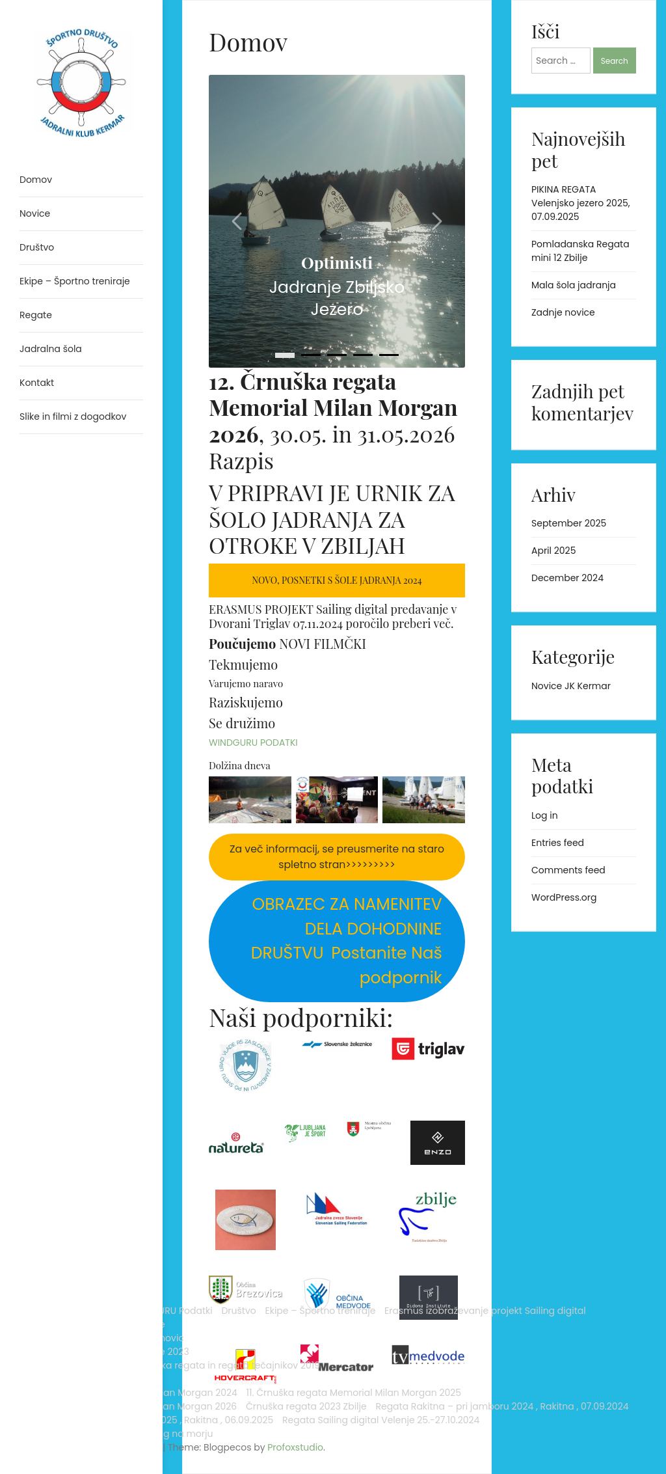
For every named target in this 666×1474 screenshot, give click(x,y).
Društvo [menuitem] (37, 247)
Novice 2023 (47, 1078)
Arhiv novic (44, 1064)
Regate (36, 1119)
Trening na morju (58, 1406)
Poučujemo (242, 643)
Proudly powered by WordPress (65, 1426)
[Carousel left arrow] (238, 221)
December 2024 (567, 577)
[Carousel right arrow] (435, 221)
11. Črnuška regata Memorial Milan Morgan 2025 (73, 1187)
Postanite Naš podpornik (345, 939)
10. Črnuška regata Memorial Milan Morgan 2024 (73, 1146)
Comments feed (568, 870)
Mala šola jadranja (573, 285)
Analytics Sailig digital (69, 941)
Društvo (37, 982)
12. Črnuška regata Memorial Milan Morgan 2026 (73, 1228)
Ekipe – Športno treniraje (75, 996)
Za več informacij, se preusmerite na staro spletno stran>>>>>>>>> (337, 856)
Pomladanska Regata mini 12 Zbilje (580, 251)
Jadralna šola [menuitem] (51, 348)
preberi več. (423, 623)
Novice (35, 1051)
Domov (36, 955)
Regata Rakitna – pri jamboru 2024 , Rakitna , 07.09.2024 (73, 1297)
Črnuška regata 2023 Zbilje (67, 1262)
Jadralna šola (51, 1037)
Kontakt (108, 1037)
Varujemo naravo (246, 683)
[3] (363, 355)
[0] (285, 355)
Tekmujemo (243, 664)
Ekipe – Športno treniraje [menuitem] (75, 281)
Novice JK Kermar (571, 685)
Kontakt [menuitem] (37, 382)
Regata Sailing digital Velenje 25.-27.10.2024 (69, 1372)
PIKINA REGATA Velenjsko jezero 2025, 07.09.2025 (580, 203)
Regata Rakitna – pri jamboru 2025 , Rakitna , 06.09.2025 (73, 1338)
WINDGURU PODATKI (253, 742)
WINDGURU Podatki (62, 969)
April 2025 (553, 550)
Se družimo (242, 722)
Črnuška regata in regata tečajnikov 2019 (77, 1098)
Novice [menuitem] (35, 213)
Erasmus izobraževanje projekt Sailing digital (72, 1016)
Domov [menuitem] (36, 179)
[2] (337, 355)
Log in (544, 815)
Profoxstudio (111, 1447)
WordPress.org (564, 897)
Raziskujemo (246, 702)
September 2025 (568, 523)
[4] (389, 355)
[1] (311, 355)
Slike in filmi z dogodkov (73, 1392)
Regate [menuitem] (36, 314)
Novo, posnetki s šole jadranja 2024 (336, 580)
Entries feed (557, 842)
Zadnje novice (563, 312)
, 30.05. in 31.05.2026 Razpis (333, 420)
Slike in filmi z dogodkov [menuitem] (73, 416)
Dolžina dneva (240, 765)
